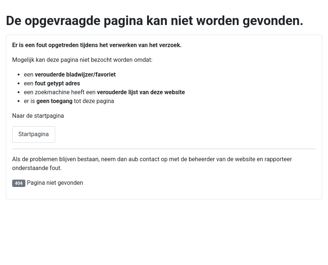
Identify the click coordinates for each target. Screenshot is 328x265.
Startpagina (33, 134)
